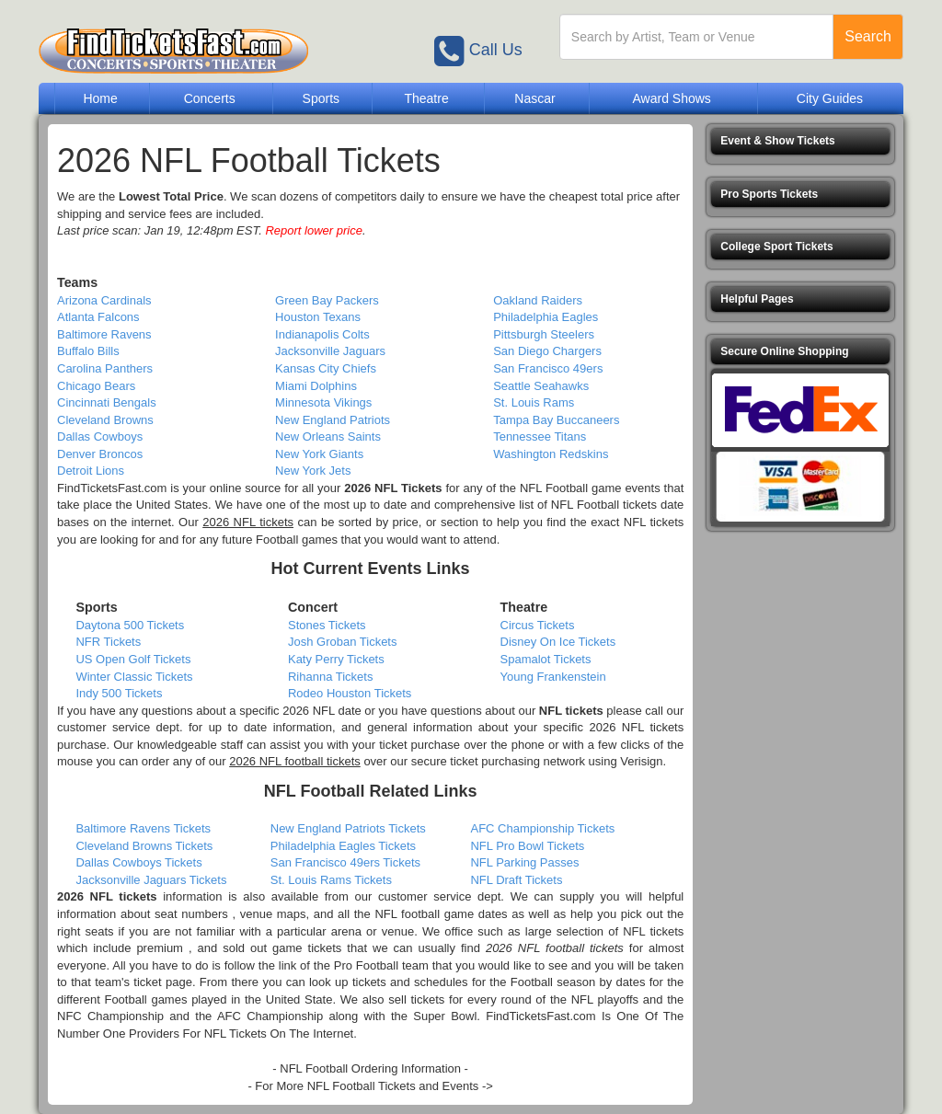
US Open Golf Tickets (132, 659)
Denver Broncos (100, 454)
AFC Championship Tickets (542, 828)
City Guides (830, 98)
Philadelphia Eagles (545, 317)
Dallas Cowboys (100, 436)
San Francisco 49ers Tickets (345, 862)
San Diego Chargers (547, 351)
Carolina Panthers (105, 368)
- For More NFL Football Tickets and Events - (366, 1086)
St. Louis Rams (533, 402)
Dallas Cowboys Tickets (138, 862)
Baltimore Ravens (104, 334)
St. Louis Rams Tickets (331, 880)
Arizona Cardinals (104, 300)
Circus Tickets (537, 625)
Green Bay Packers (327, 300)
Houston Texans (318, 317)
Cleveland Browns (105, 420)
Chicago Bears (96, 386)
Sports (321, 98)
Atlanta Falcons (98, 317)
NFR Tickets (108, 642)
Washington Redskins (550, 454)
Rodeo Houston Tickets (349, 693)
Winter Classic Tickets (133, 676)
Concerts (210, 98)
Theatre (426, 98)
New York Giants (319, 454)
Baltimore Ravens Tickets (143, 828)
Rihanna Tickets (330, 676)
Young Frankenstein (553, 676)
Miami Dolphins (316, 386)
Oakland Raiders (537, 300)
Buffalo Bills (88, 351)
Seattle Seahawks (541, 386)
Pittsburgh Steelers (543, 334)
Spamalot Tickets (546, 659)
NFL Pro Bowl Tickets (527, 846)
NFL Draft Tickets (516, 880)
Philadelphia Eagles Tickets (343, 846)
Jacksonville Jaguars (330, 351)
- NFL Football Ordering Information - (370, 1068)
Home (100, 98)
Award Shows (671, 98)
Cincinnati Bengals (106, 402)
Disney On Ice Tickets (558, 642)
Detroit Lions (90, 470)
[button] (800, 141)
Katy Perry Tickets (336, 659)
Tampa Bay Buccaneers (556, 420)
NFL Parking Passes (524, 862)
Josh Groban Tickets (342, 642)
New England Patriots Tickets (348, 828)
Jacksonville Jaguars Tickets (150, 880)
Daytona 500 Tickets (129, 625)
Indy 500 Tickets (118, 693)
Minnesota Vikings (323, 402)
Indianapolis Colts (322, 334)
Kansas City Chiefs (325, 368)
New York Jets (312, 470)
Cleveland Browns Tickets (144, 846)
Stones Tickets (327, 625)
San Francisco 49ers (548, 368)
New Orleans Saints (328, 436)
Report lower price (313, 230)
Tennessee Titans (539, 436)
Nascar (534, 98)
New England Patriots (332, 420)
